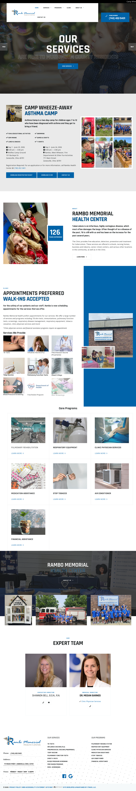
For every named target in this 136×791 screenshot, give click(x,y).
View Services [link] (68, 66)
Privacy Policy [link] (15, 787)
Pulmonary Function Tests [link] (57, 755)
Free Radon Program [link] (55, 764)
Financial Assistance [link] (99, 761)
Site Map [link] (49, 787)
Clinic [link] (69, 8)
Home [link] (37, 8)
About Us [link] (79, 8)
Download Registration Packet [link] (23, 175)
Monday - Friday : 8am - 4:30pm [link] (22, 772)
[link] (23, 12)
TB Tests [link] (6, 354)
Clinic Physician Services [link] (91, 703)
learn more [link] (84, 257)
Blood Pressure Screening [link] (57, 761)
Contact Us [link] (41, 17)
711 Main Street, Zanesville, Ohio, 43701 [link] (19, 764)
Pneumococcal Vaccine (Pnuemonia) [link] (61, 750)
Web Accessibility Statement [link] (33, 787)
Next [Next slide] (132, 47)
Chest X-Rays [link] (52, 758)
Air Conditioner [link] (97, 758)
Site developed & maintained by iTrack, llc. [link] (75, 787)
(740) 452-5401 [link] (21, 168)
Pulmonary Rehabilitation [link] (101, 744)
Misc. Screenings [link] (53, 767)
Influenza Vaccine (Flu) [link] (56, 747)
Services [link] (46, 8)
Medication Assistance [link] (100, 752)
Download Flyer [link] (49, 175)
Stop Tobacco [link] (96, 755)
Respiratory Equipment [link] (100, 747)
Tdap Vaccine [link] (52, 752)
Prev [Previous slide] (3, 47)
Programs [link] (58, 8)
